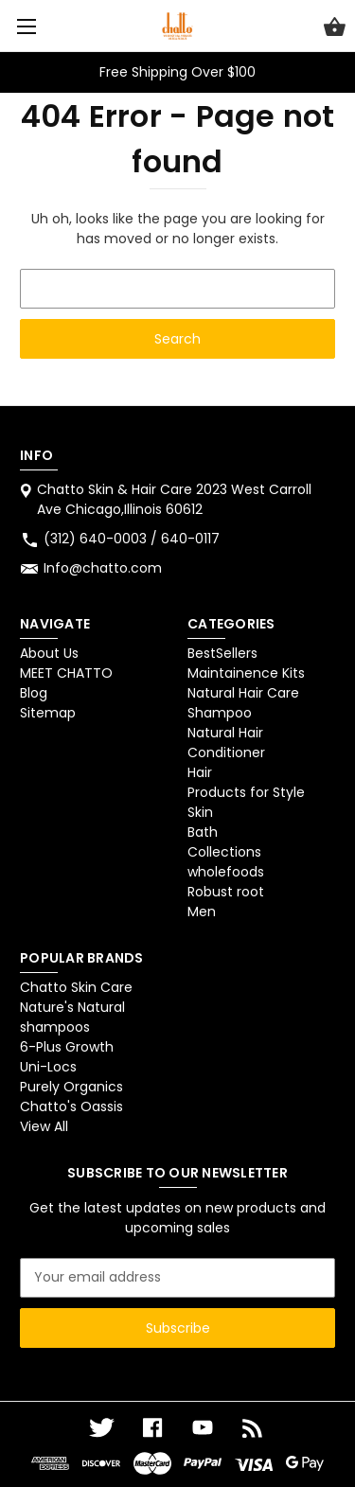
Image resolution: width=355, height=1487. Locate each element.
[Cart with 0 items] (334, 29)
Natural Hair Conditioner (226, 742)
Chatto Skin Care (76, 987)
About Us (49, 653)
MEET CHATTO (66, 673)
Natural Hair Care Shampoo (243, 702)
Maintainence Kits (246, 673)
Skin (200, 812)
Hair (199, 772)
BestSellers (222, 653)
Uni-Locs (48, 1066)
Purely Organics (71, 1086)
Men (201, 911)
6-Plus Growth (67, 1046)
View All (44, 1126)
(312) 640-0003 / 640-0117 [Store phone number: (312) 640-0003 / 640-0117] (132, 538)
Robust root (225, 891)
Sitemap (48, 712)
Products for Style (246, 792)
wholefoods (225, 871)
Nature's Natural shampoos (72, 1017)
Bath (202, 832)
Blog (33, 692)
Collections (224, 851)
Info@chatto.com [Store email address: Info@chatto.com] (103, 567)
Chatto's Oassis (71, 1106)
